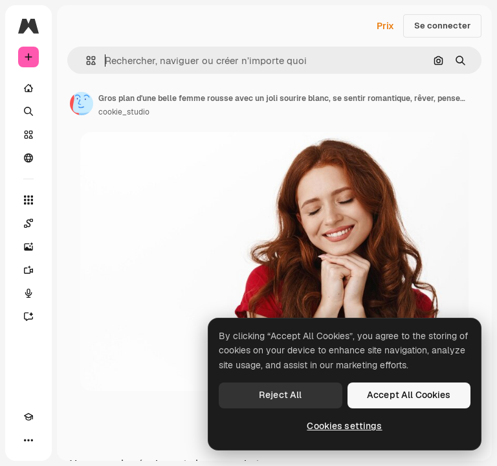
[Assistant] (28, 316)
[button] (86, 60)
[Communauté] (28, 158)
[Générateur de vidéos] (28, 270)
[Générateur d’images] (28, 246)
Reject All (280, 395)
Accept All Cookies (409, 395)
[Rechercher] (28, 111)
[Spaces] (28, 223)
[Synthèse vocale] (28, 293)
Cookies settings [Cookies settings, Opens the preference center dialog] (344, 426)
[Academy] (28, 416)
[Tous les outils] (28, 200)
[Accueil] (28, 88)
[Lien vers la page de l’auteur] (81, 103)
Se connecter (442, 25)
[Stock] (28, 134)
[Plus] (28, 440)
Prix (385, 26)
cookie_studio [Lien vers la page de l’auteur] (123, 112)
